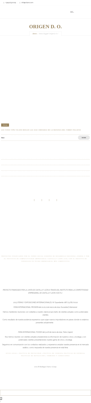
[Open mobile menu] (72, 11)
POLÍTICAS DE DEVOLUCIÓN (33, 355)
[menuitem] (83, 11)
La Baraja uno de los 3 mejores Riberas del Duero (17, 162)
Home (35, 34)
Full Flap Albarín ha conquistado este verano (16, 173)
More (3, 138)
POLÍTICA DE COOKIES (53, 353)
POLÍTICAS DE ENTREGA (74, 353)
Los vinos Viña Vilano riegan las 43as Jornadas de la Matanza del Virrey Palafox (41, 130)
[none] (83, 11)
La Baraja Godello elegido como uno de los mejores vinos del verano (24, 179)
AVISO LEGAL (11, 353)
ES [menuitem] (81, 12)
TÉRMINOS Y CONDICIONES (58, 355)
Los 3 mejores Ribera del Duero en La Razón (16, 168)
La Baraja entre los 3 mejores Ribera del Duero (16, 156)
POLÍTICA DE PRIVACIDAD (30, 353)
